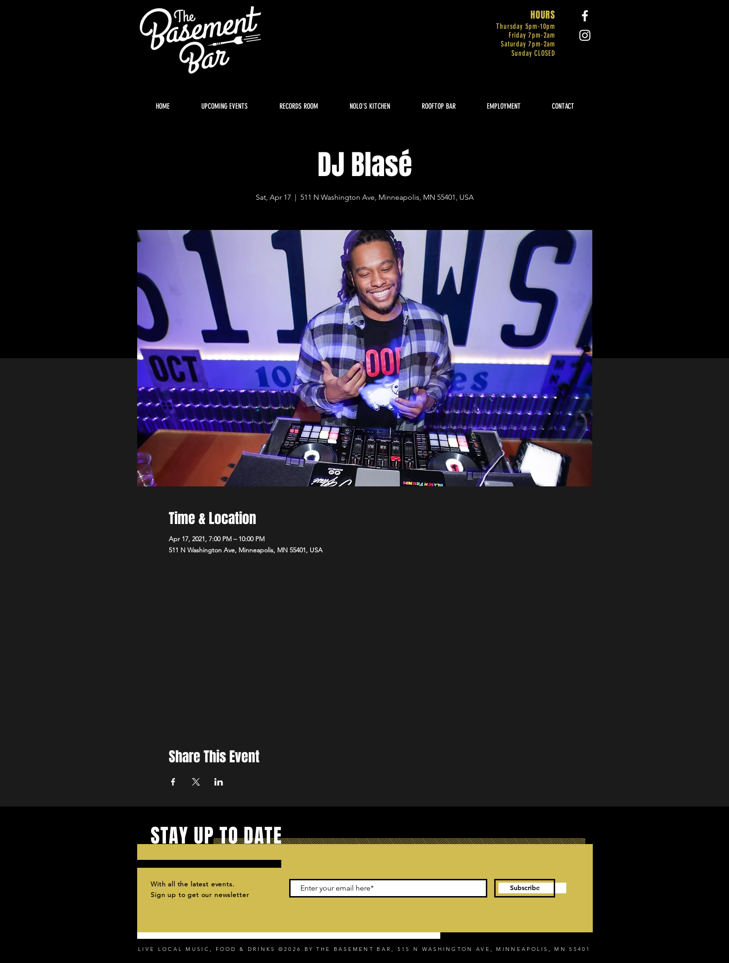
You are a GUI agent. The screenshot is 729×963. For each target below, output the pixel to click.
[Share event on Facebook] (173, 782)
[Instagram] (584, 35)
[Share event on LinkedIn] (218, 782)
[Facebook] (584, 15)
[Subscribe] (524, 888)
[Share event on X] (196, 782)
